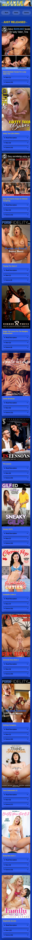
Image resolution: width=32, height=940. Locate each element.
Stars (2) (8, 210)
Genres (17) (9, 804)
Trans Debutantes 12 (10, 790)
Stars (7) (8, 538)
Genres (26, 12)
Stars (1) (8, 77)
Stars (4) (8, 143)
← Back (5, 12)
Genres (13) (9, 412)
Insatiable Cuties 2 (9, 594)
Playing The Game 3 (10, 266)
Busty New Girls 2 (9, 856)
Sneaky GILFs (8, 529)
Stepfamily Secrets (9, 921)
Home (16, 12)
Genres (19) (9, 674)
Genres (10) (9, 82)
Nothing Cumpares (9, 725)
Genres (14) (9, 147)
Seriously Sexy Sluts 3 (11, 660)
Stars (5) (8, 408)
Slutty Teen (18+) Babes (11, 133)
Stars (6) (8, 473)
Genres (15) (9, 608)
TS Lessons (7, 464)
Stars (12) (8, 930)
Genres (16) (9, 935)
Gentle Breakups (9, 398)
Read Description (11, 137)
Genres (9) (8, 280)
